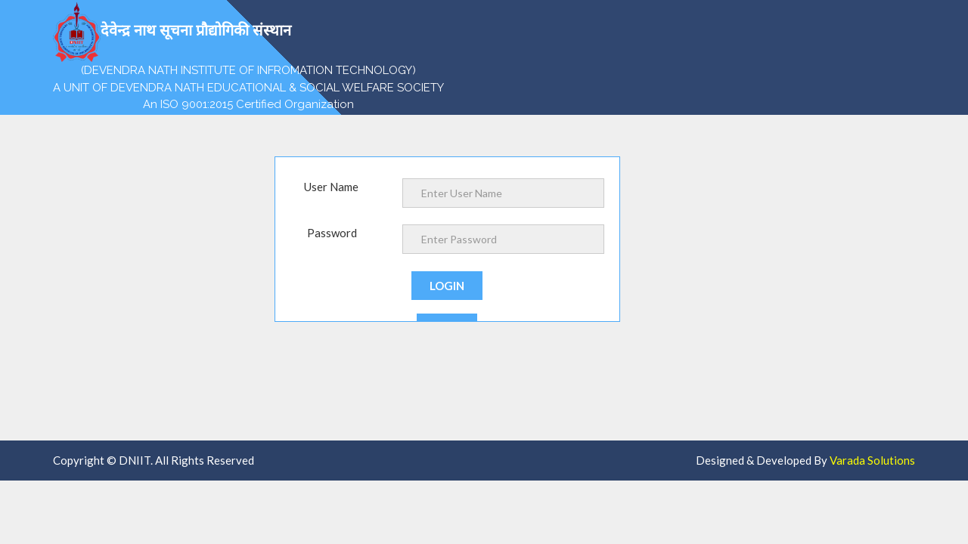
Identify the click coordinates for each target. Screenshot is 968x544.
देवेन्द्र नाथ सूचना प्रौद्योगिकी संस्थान (172, 32)
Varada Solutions (872, 460)
